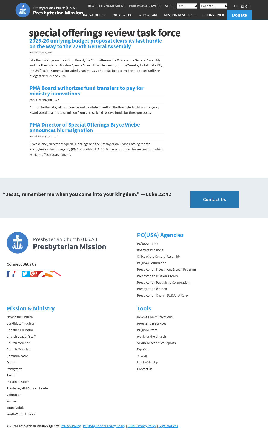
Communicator (17, 356)
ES (236, 6)
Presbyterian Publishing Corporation (163, 282)
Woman (12, 401)
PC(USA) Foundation (151, 263)
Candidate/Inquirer (20, 323)
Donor (11, 362)
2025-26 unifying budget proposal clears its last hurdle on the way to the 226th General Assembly (95, 43)
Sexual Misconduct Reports (156, 343)
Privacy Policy (71, 426)
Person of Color (18, 381)
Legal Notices (168, 426)
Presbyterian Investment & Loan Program (166, 269)
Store (169, 6)
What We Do (123, 15)
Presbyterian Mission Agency (157, 276)
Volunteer (14, 394)
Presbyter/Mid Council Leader (28, 388)
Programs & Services (145, 6)
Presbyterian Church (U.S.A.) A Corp (162, 295)
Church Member (18, 343)
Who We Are (148, 15)
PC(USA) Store (147, 330)
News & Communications (106, 6)
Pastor (11, 375)
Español (142, 349)
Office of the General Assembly (158, 256)
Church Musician (18, 349)
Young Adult (15, 407)
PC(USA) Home (147, 243)
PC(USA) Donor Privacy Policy (104, 426)
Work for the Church (151, 336)
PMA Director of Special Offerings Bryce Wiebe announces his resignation (84, 127)
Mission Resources (180, 15)
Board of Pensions (150, 250)
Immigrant (14, 369)
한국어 (246, 6)
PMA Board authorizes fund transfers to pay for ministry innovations (86, 91)
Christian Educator (20, 330)
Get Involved (213, 15)
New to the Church (20, 317)
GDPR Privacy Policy (141, 426)
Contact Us (214, 199)
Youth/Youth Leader (21, 414)
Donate (239, 15)
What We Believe (93, 15)
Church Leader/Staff (21, 336)
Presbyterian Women (152, 289)
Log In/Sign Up (147, 362)
